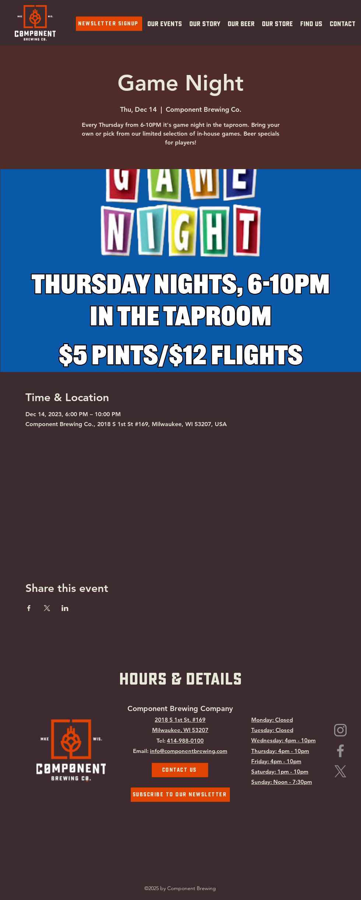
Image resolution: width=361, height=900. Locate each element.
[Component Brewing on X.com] (340, 771)
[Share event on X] (46, 608)
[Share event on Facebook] (28, 608)
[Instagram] (340, 730)
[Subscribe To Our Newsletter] (180, 795)
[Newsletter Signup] (109, 24)
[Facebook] (340, 750)
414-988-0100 (185, 740)
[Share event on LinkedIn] (65, 608)
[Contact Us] (180, 770)
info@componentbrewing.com (188, 750)
